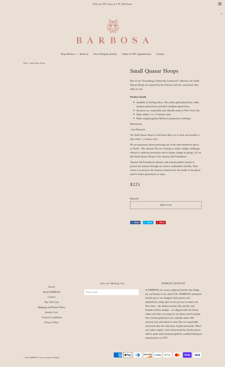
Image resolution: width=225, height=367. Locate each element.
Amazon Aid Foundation (174, 156)
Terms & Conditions (51, 318)
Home (25, 63)
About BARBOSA (51, 292)
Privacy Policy (52, 323)
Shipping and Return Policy (51, 308)
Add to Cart (166, 205)
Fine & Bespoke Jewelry (105, 54)
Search (51, 287)
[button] (166, 213)
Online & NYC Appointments (136, 54)
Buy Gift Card (52, 302)
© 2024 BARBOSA (30, 357)
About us (83, 54)
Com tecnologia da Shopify (49, 357)
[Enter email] (111, 292)
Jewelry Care (51, 313)
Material (134, 199)
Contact (160, 54)
